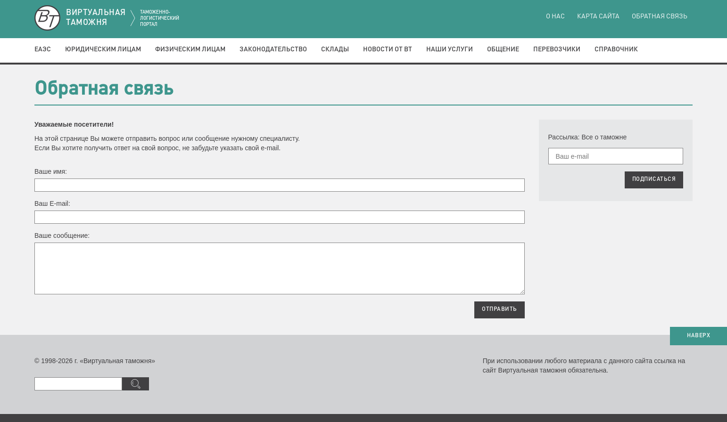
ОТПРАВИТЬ (499, 309)
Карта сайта (598, 16)
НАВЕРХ (698, 336)
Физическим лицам (190, 49)
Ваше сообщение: (62, 235)
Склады (335, 49)
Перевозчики (556, 49)
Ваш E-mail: (52, 203)
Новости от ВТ (387, 49)
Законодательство (273, 49)
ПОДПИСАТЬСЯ (654, 179)
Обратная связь (659, 16)
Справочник (616, 49)
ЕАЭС (42, 49)
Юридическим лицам (103, 49)
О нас (555, 16)
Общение (503, 49)
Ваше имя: (50, 171)
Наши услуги (449, 49)
